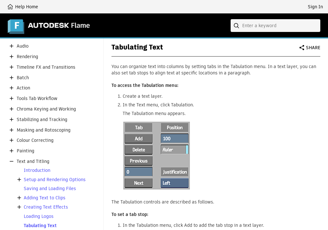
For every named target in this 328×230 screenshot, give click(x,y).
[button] (11, 46)
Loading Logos (38, 216)
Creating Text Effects (46, 207)
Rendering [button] (27, 56)
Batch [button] (23, 77)
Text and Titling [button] (33, 161)
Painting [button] (25, 151)
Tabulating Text (40, 225)
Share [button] (313, 47)
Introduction (37, 170)
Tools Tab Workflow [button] (37, 98)
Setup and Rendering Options (55, 179)
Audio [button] (23, 46)
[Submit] (237, 25)
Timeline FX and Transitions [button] (46, 67)
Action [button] (23, 88)
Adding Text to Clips (44, 198)
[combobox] (275, 25)
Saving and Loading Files (50, 188)
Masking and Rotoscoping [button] (43, 130)
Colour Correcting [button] (35, 140)
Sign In (315, 7)
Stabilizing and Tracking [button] (42, 119)
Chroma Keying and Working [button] (46, 109)
